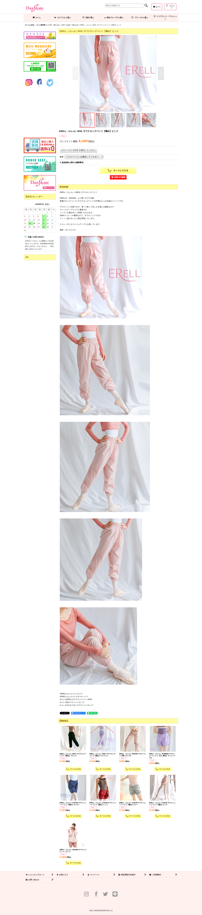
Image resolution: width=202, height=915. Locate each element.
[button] (170, 7)
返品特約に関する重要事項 (71, 162)
